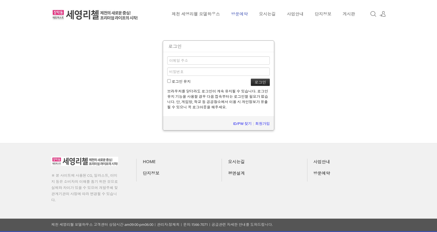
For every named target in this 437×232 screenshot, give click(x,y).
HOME (149, 161)
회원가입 (262, 123)
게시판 (349, 14)
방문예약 (239, 14)
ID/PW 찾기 (242, 123)
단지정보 (323, 14)
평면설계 (236, 173)
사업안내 (295, 14)
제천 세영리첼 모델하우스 (196, 14)
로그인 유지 (179, 81)
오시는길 (267, 14)
